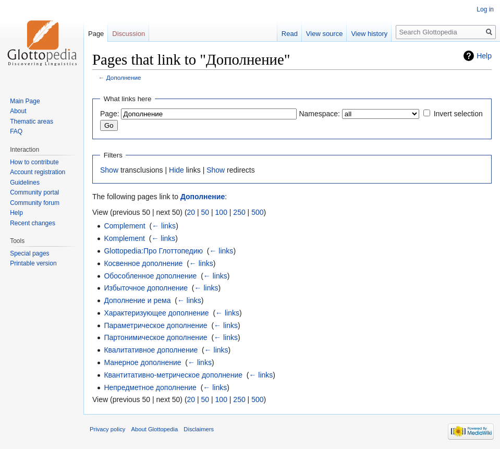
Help (484, 56)
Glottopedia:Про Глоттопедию (153, 251)
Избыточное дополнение (146, 288)
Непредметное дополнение (150, 387)
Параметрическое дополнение (155, 325)
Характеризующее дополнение (156, 313)
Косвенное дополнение (143, 263)
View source (324, 34)
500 (257, 212)
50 (205, 212)
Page (96, 34)
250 (239, 212)
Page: (109, 114)
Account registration (37, 172)
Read (290, 34)
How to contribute (34, 162)
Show (109, 170)
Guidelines (25, 182)
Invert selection (458, 114)
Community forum (34, 203)
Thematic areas (31, 121)
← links (164, 226)
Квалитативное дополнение (151, 350)
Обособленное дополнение (150, 276)
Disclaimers (199, 429)
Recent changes (32, 223)
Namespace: (319, 114)
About (18, 111)
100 (221, 212)
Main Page (25, 101)
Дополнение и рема (137, 300)
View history (369, 34)
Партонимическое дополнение (155, 337)
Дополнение (123, 77)
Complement (124, 226)
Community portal (34, 192)
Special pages (29, 253)
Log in (485, 9)
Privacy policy (107, 429)
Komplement (124, 238)
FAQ (16, 131)
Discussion (128, 34)
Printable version (33, 263)
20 (191, 212)
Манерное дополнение (142, 362)
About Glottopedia (154, 429)
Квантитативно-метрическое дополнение (173, 375)
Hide (176, 170)
